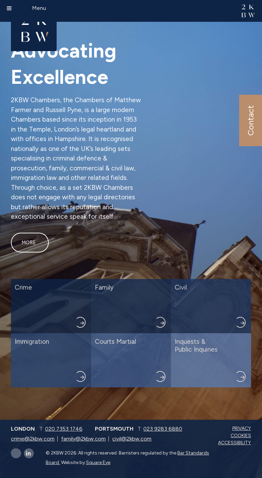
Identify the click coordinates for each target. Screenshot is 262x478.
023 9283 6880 (162, 429)
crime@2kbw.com (33, 438)
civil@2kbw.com (131, 438)
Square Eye (98, 462)
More (28, 243)
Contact (250, 120)
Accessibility (235, 443)
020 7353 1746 (64, 429)
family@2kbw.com (83, 438)
